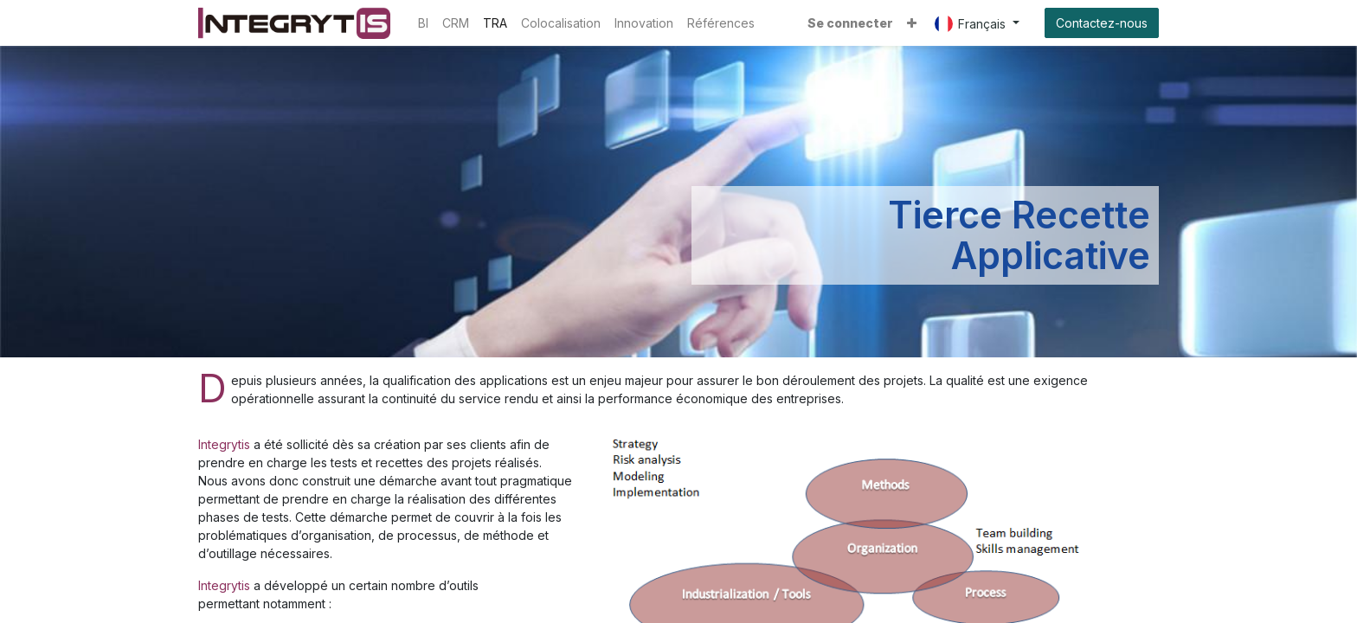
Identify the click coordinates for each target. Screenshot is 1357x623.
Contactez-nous (1102, 23)
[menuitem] (423, 23)
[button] (911, 23)
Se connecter (850, 23)
